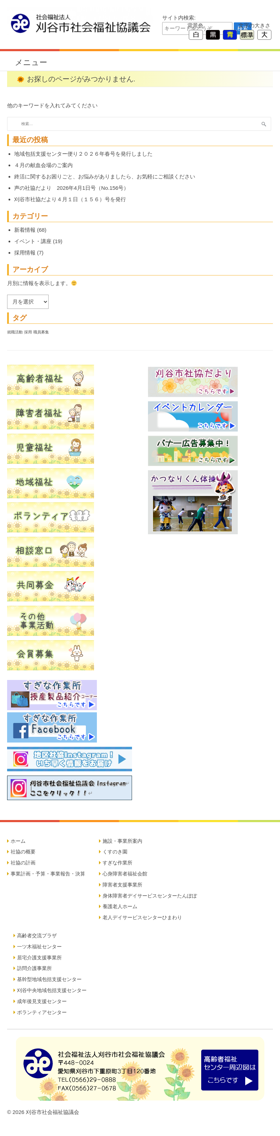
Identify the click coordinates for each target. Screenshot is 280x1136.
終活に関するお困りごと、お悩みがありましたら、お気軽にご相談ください (104, 176)
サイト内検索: (179, 18)
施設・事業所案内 (122, 841)
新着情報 (24, 230)
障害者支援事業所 (122, 885)
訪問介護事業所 (34, 968)
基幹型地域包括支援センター (49, 979)
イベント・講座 (32, 241)
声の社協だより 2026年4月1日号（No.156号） (71, 188)
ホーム (18, 841)
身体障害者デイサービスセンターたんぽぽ (150, 896)
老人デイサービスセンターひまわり (142, 917)
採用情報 (24, 253)
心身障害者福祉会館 (125, 874)
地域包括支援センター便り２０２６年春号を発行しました (83, 154)
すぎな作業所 (117, 863)
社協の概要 (23, 851)
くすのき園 (115, 851)
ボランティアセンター (42, 1012)
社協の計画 (23, 863)
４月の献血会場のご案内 (43, 165)
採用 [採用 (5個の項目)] (28, 332)
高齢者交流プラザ (37, 935)
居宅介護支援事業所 (39, 957)
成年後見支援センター (42, 1001)
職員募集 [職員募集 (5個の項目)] (41, 332)
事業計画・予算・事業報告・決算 (48, 874)
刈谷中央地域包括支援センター (52, 990)
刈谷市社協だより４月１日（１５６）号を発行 (70, 199)
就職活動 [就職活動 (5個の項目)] (15, 332)
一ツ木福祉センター (39, 946)
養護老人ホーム (120, 906)
